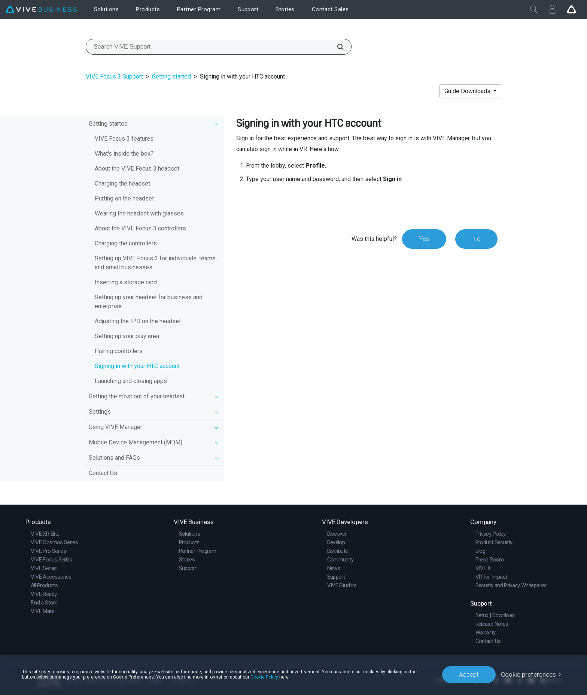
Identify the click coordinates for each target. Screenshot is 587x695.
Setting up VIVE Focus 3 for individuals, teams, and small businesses (156, 263)
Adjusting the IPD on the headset (138, 321)
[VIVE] (41, 9)
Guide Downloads (468, 91)
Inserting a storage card (126, 282)
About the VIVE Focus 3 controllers (140, 228)
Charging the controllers (126, 243)
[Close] (533, 9)
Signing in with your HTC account (137, 366)
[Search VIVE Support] (336, 46)
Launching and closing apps (131, 381)
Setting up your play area (127, 336)
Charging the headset (122, 183)
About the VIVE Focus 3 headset (137, 168)
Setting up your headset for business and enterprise (149, 302)
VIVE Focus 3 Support (114, 76)
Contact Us (103, 473)
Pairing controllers (119, 351)
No (476, 238)
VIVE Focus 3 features (124, 138)
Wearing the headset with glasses (139, 213)
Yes (424, 238)
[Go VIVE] (571, 9)
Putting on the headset (124, 198)
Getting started (171, 76)
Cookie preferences (528, 674)
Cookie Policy (264, 677)
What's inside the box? (124, 153)
